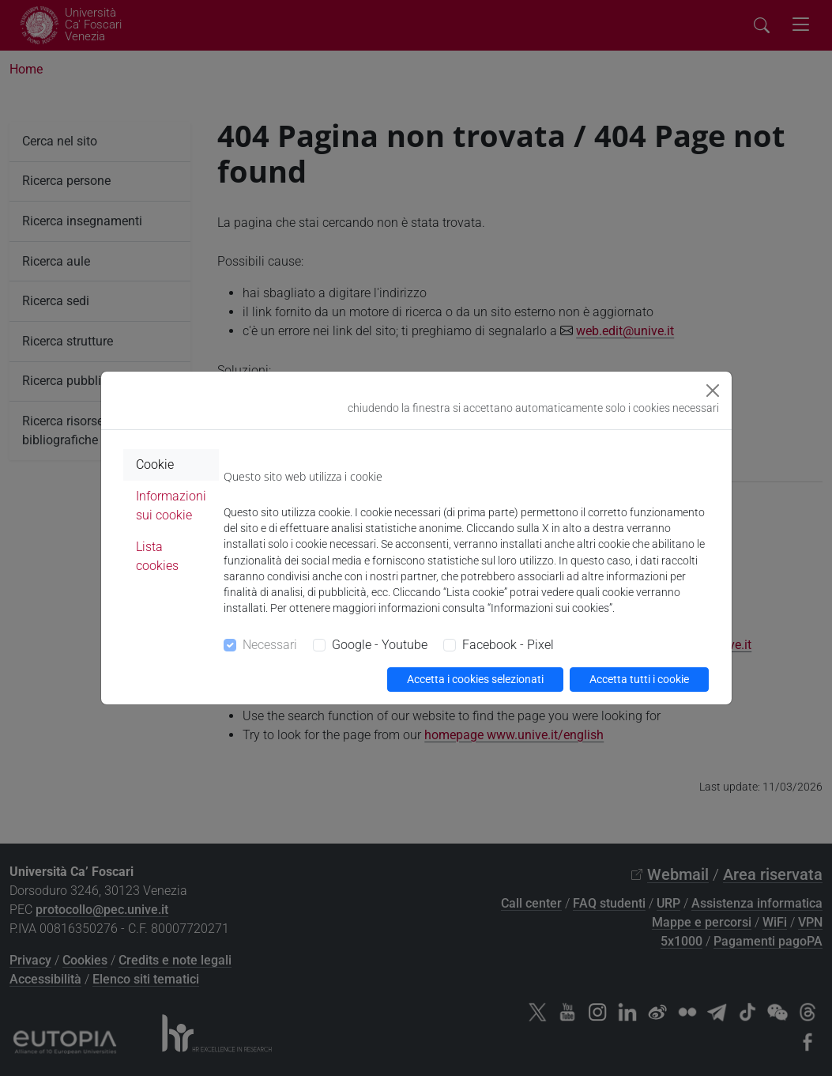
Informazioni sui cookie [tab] (171, 506)
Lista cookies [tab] (157, 556)
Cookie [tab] (155, 464)
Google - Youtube (379, 644)
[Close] (712, 390)
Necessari (270, 644)
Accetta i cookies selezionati (475, 679)
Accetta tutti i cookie (639, 679)
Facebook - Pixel (508, 644)
